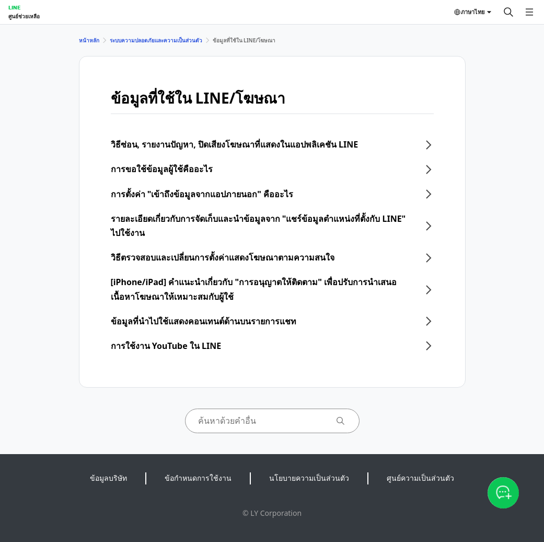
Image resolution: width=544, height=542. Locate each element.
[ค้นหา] (508, 12)
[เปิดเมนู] (529, 12)
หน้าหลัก (89, 40)
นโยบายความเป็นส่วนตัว (309, 478)
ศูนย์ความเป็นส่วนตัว (420, 478)
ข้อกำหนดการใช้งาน (198, 478)
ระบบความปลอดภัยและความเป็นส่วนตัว (156, 40)
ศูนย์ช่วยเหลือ (24, 16)
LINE (14, 7)
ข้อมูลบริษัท (108, 478)
